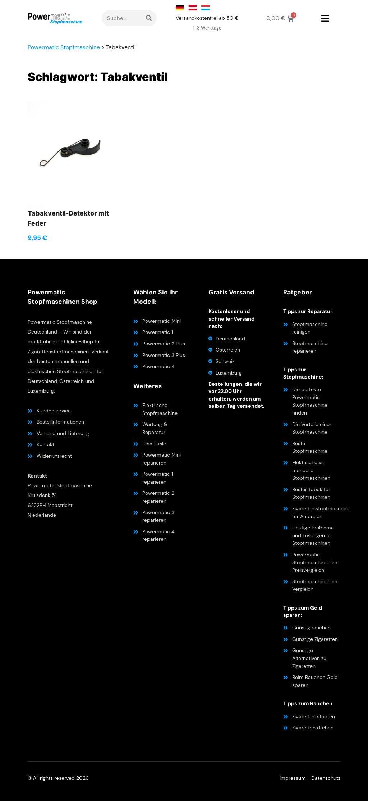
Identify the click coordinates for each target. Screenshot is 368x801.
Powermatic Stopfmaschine (64, 47)
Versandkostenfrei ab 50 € (207, 18)
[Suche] (149, 18)
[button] (325, 18)
